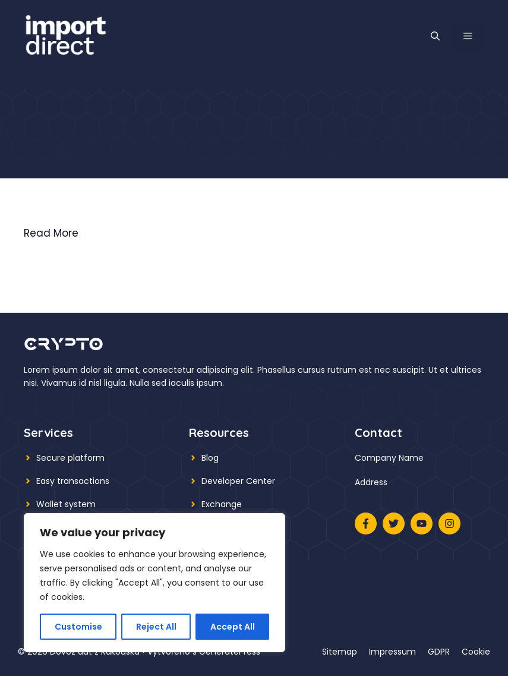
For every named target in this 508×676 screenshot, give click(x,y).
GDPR (439, 652)
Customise (78, 627)
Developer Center (238, 481)
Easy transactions (72, 481)
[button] (435, 36)
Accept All (232, 627)
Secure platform (70, 458)
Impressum (392, 652)
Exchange (221, 504)
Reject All (156, 627)
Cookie (476, 652)
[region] (154, 582)
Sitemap (339, 652)
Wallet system (66, 504)
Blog (210, 458)
